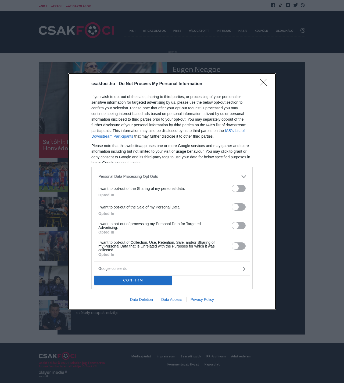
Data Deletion (141, 299)
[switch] (239, 188)
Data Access (171, 299)
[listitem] (172, 176)
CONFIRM (133, 280)
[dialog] (172, 192)
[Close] (265, 84)
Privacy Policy (202, 299)
